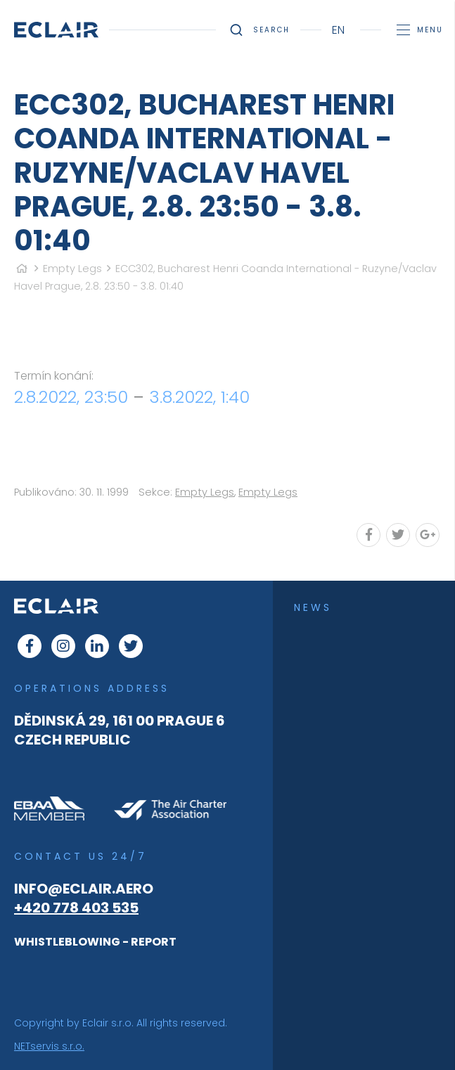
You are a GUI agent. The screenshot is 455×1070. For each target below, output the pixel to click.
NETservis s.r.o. (49, 1046)
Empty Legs (72, 269)
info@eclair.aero (83, 888)
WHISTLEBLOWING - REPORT (95, 942)
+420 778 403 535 (76, 907)
